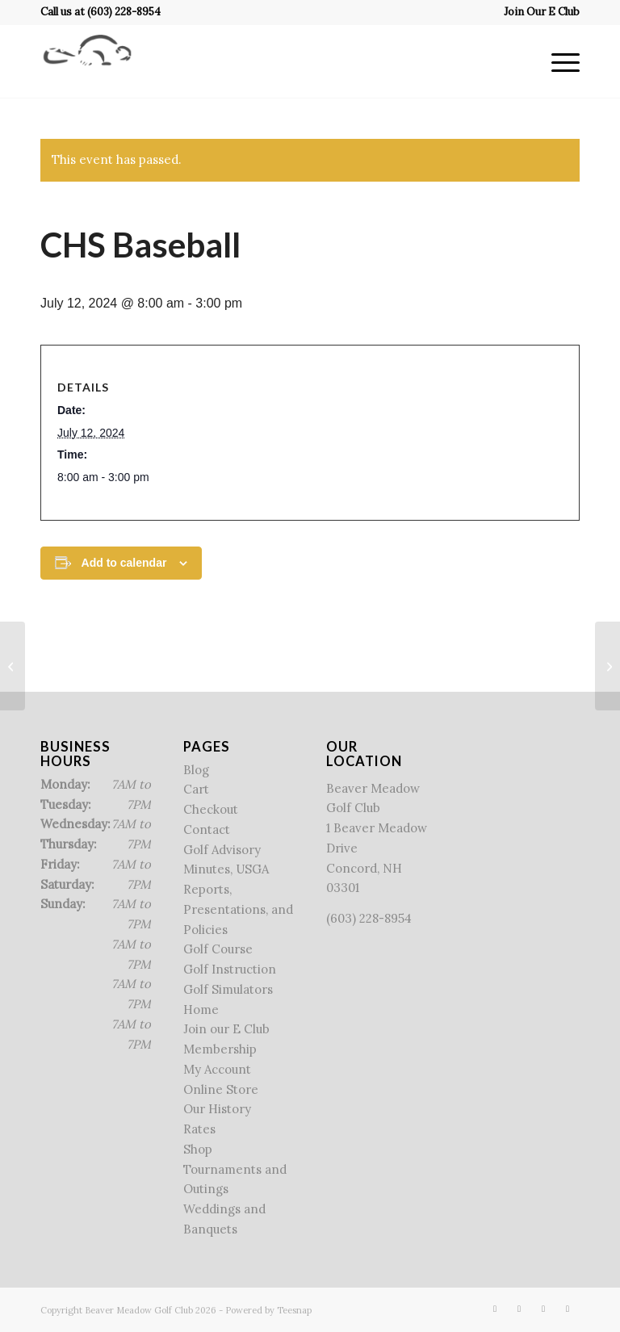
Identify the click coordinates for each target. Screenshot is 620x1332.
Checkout (210, 809)
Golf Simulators (228, 989)
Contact (206, 829)
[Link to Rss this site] (543, 1308)
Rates (199, 1129)
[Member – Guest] (607, 666)
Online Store (220, 1089)
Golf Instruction (229, 969)
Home (201, 1009)
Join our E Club (226, 1029)
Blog (196, 769)
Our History (217, 1108)
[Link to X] (519, 1308)
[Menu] (557, 61)
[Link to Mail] (567, 1308)
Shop (197, 1149)
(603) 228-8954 (124, 12)
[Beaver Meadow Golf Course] (87, 61)
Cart (196, 789)
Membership (220, 1049)
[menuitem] (538, 12)
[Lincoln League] (12, 666)
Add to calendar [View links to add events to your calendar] (124, 562)
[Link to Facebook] (495, 1308)
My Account (217, 1069)
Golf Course (218, 949)
